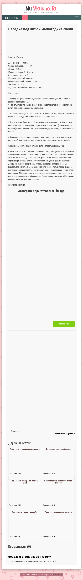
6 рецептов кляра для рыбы (25, 512)
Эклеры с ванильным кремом (58, 512)
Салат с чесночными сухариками (25, 449)
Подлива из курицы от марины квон (25, 482)
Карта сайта (57, 575)
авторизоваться (49, 561)
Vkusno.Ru (41, 8)
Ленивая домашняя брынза (58, 449)
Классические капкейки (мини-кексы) (58, 482)
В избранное (64, 324)
